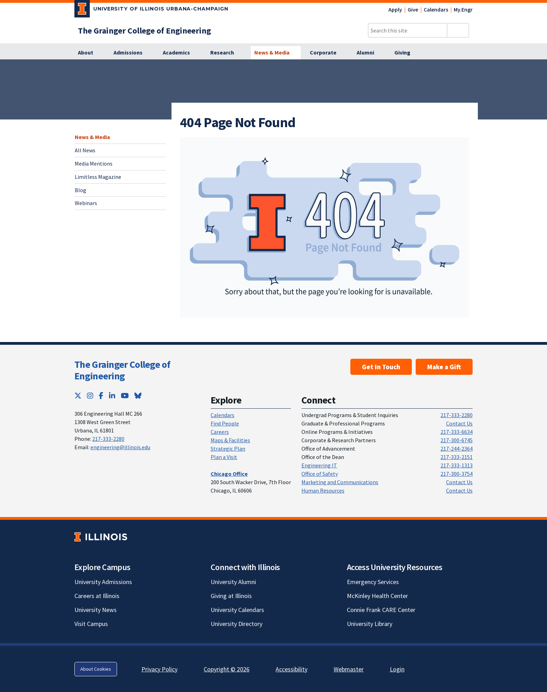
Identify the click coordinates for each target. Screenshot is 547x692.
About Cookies (95, 669)
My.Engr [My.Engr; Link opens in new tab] (463, 9)
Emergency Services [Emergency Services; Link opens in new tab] (373, 582)
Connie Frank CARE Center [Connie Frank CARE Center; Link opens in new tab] (381, 610)
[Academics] (180, 52)
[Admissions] (132, 52)
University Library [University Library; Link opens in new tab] (369, 624)
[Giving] (406, 52)
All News (85, 150)
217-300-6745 (456, 440)
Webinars (86, 202)
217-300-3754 (456, 473)
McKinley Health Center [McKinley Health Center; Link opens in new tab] (377, 596)
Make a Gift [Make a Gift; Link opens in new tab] (444, 367)
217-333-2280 (108, 438)
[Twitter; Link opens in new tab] (77, 395)
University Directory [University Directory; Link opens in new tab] (236, 624)
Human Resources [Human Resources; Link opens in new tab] (322, 490)
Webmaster (349, 669)
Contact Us (459, 423)
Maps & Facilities (230, 440)
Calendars (436, 9)
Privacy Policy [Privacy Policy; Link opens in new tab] (159, 669)
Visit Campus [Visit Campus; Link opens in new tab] (91, 624)
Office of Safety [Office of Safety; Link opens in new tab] (319, 473)
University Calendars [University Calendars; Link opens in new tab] (237, 610)
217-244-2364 (456, 448)
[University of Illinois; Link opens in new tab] (100, 536)
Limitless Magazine (98, 176)
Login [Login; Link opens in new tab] (397, 669)
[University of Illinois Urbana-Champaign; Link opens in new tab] (151, 10)
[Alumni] (369, 52)
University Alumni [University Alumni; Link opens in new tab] (233, 582)
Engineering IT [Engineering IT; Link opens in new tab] (319, 465)
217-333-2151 (456, 456)
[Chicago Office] (229, 473)
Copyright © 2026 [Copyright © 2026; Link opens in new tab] (226, 669)
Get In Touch (381, 367)
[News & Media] (276, 52)
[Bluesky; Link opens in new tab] (137, 395)
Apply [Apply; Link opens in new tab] (395, 9)
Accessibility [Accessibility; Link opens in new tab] (291, 669)
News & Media (92, 136)
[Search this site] (408, 30)
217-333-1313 (456, 465)
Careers (220, 431)
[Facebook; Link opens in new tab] (101, 395)
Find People (225, 423)
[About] (89, 52)
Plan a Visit (224, 456)
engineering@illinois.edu (120, 447)
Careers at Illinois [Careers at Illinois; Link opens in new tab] (96, 596)
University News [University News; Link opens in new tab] (95, 610)
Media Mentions (93, 163)
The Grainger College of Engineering (122, 370)
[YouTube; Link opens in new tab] (125, 395)
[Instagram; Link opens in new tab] (90, 395)
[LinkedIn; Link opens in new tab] (112, 395)
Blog (80, 190)
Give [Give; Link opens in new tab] (413, 9)
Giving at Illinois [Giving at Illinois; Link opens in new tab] (231, 596)
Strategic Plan (228, 448)
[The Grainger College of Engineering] (144, 30)
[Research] (226, 52)
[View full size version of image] (324, 227)
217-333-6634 (456, 431)
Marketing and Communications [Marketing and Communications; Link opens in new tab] (339, 482)
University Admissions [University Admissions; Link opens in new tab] (103, 582)
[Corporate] (327, 52)
